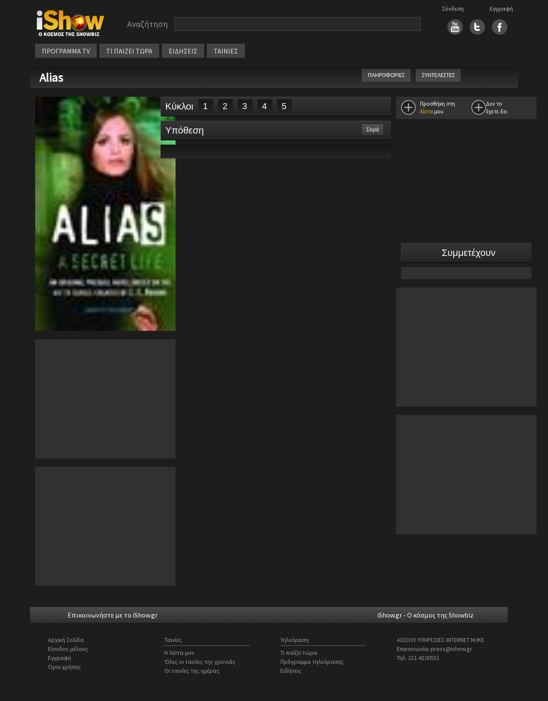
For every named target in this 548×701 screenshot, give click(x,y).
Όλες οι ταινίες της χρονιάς (199, 661)
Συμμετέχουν (469, 252)
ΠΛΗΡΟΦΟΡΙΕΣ (386, 75)
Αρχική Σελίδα (66, 640)
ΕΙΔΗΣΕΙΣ (183, 51)
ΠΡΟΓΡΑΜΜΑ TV (66, 51)
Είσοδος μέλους (68, 649)
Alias (52, 77)
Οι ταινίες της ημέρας (192, 670)
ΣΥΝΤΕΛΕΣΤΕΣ (438, 75)
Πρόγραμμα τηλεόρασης (312, 661)
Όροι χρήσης (64, 667)
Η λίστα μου (179, 652)
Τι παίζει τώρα (298, 652)
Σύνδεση (453, 8)
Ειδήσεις (290, 670)
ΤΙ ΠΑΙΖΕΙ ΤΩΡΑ (129, 51)
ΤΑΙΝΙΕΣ (226, 51)
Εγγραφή (501, 8)
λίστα (426, 111)
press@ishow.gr (451, 649)
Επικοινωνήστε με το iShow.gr (113, 615)
